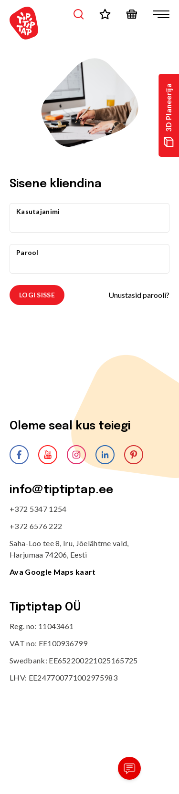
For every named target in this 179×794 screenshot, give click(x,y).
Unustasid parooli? (138, 294)
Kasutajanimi (38, 211)
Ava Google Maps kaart (53, 571)
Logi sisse (37, 295)
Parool (27, 252)
